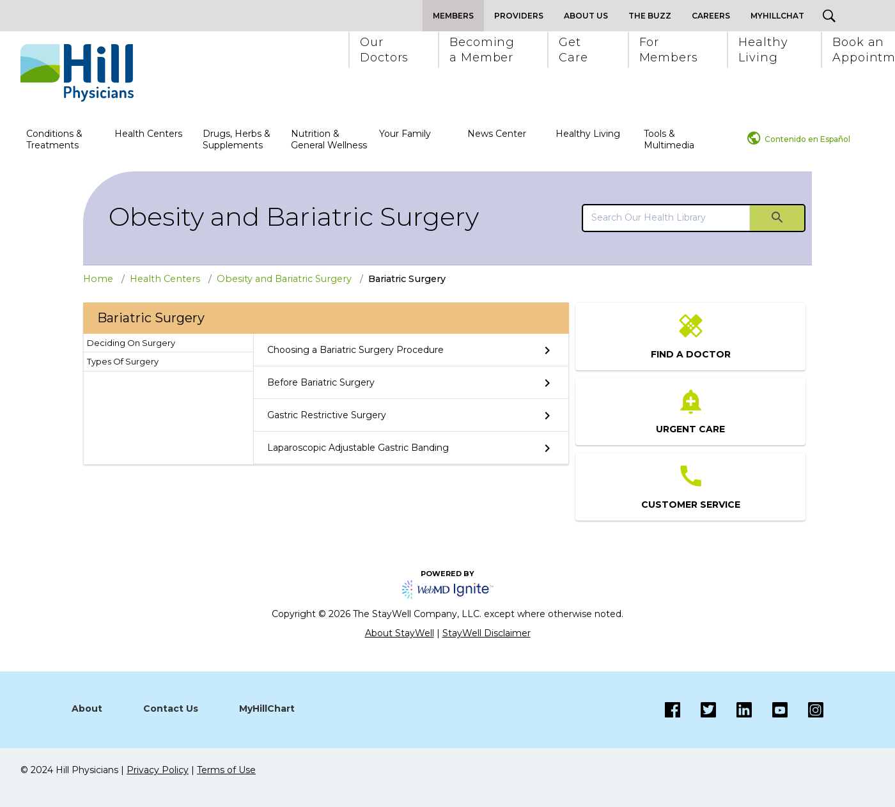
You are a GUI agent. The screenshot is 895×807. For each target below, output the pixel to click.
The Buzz (649, 15)
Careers (711, 15)
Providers (518, 15)
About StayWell (399, 633)
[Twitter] (698, 709)
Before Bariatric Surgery (321, 382)
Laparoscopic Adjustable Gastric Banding (358, 447)
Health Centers (148, 133)
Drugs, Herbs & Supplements (236, 139)
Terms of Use (226, 770)
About (87, 708)
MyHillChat (777, 15)
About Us (586, 15)
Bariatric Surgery (407, 279)
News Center (496, 133)
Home (98, 279)
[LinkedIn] (734, 709)
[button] (383, 50)
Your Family (405, 133)
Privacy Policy (158, 770)
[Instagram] (770, 709)
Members (453, 15)
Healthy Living (588, 133)
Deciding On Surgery (131, 343)
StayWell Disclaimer (486, 633)
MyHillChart (267, 708)
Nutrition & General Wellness (329, 139)
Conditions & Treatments (54, 139)
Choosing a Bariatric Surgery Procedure (355, 350)
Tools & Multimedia (669, 139)
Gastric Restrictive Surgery (326, 415)
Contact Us (170, 708)
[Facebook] (672, 709)
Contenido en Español (807, 139)
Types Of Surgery (123, 361)
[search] (666, 217)
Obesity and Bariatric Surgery (294, 216)
